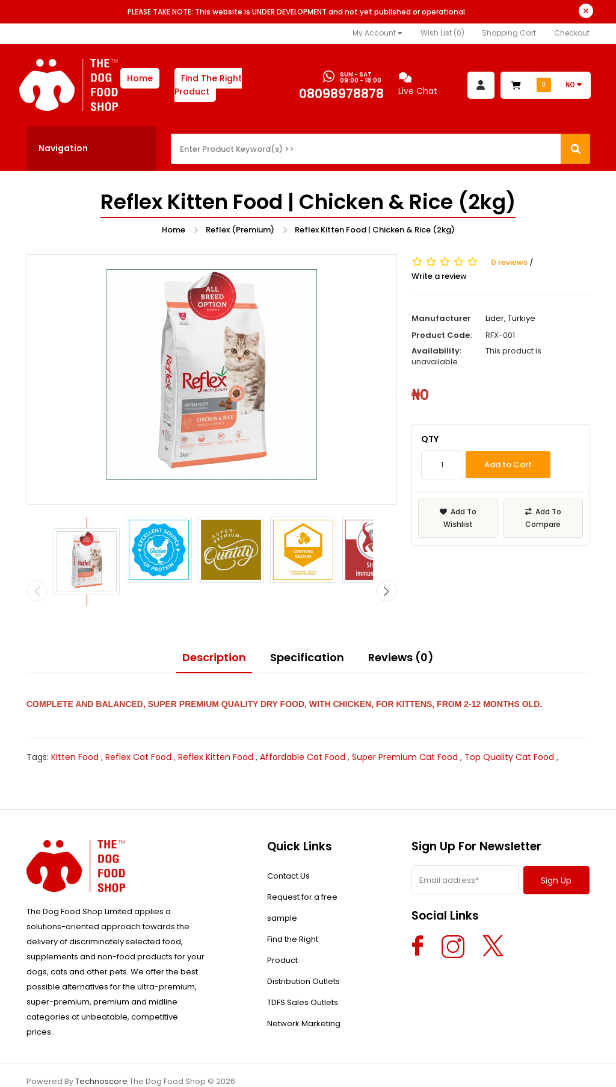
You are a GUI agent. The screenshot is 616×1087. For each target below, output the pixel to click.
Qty (430, 439)
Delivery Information (423, 1068)
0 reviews (509, 262)
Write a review (439, 276)
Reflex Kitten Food (215, 733)
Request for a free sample (302, 884)
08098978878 (341, 93)
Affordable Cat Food (302, 733)
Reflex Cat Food (138, 733)
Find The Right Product (208, 85)
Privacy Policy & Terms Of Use (203, 1068)
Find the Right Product (292, 926)
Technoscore (101, 1057)
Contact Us (288, 852)
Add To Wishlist (458, 518)
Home (140, 78)
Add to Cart (508, 464)
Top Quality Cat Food (509, 733)
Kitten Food (75, 733)
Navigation (63, 148)
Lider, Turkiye (510, 318)
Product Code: (441, 335)
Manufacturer (441, 318)
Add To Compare (543, 518)
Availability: (436, 351)
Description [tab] (214, 633)
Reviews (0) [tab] (401, 633)
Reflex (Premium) (240, 229)
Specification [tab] (307, 633)
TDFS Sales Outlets (302, 979)
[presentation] (37, 567)
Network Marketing (303, 1000)
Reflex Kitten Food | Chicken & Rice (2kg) (375, 229)
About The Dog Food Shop (77, 1068)
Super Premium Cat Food (405, 733)
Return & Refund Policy (322, 1068)
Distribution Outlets (303, 958)
